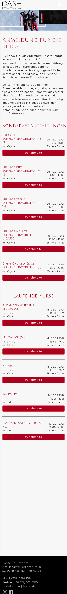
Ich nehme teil (33, 152)
